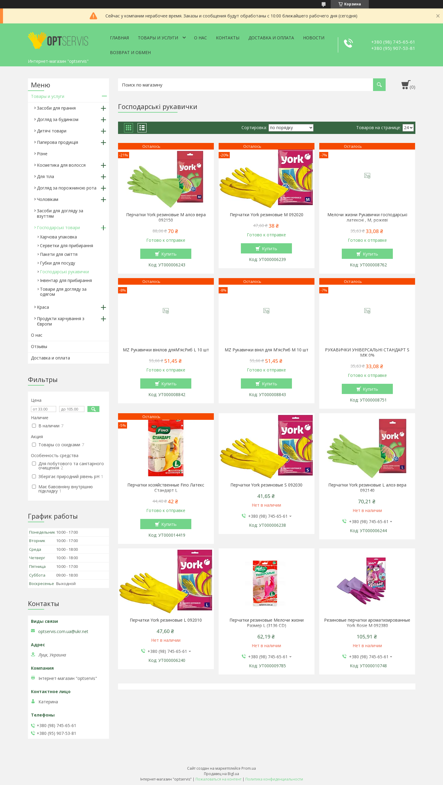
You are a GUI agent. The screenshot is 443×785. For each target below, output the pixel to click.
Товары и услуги (158, 38)
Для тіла (45, 176)
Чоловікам (47, 199)
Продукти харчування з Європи (60, 321)
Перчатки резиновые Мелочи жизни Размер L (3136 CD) (266, 622)
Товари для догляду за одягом (63, 291)
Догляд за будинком (57, 119)
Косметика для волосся (61, 165)
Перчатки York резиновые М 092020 (266, 214)
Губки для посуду (57, 263)
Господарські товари (58, 227)
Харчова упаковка (58, 237)
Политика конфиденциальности (274, 779)
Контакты (227, 38)
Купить (169, 254)
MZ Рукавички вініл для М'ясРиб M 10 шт (266, 350)
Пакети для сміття (58, 254)
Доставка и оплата (271, 38)
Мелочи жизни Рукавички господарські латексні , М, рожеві (367, 217)
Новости (313, 38)
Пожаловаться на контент (218, 779)
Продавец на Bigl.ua (221, 773)
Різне (42, 153)
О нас (200, 38)
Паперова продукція (57, 142)
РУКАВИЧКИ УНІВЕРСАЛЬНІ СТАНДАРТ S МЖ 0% (367, 352)
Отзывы (39, 346)
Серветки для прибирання (66, 245)
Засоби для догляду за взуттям (60, 213)
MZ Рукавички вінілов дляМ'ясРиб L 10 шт (166, 350)
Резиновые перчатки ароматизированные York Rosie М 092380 (367, 622)
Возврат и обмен (130, 52)
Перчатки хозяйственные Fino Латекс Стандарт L (165, 487)
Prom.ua (248, 768)
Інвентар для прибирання (66, 280)
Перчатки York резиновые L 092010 (166, 620)
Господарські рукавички (64, 271)
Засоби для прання (56, 108)
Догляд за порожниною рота (66, 188)
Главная (119, 38)
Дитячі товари (51, 131)
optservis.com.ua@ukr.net (63, 631)
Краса (43, 307)
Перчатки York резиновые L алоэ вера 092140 (367, 487)
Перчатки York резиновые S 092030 (266, 485)
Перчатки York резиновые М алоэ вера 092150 (166, 217)
